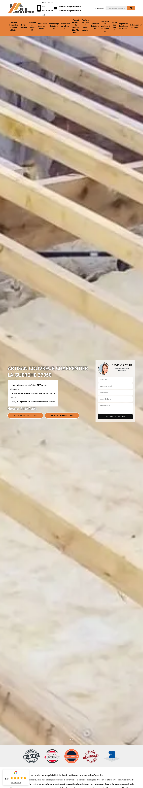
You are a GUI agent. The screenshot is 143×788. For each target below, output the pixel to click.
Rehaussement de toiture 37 (136, 26)
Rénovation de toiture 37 (65, 26)
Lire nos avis (16, 783)
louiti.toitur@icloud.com (70, 6)
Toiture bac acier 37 (114, 26)
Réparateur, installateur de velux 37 (123, 26)
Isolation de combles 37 (32, 26)
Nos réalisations (25, 415)
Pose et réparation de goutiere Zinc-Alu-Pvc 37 (76, 26)
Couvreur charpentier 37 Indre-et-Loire (13, 26)
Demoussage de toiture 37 (54, 26)
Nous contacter (62, 415)
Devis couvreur (23, 26)
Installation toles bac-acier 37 (42, 26)
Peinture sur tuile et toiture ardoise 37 (85, 26)
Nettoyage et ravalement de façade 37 (105, 26)
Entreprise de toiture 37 (95, 26)
